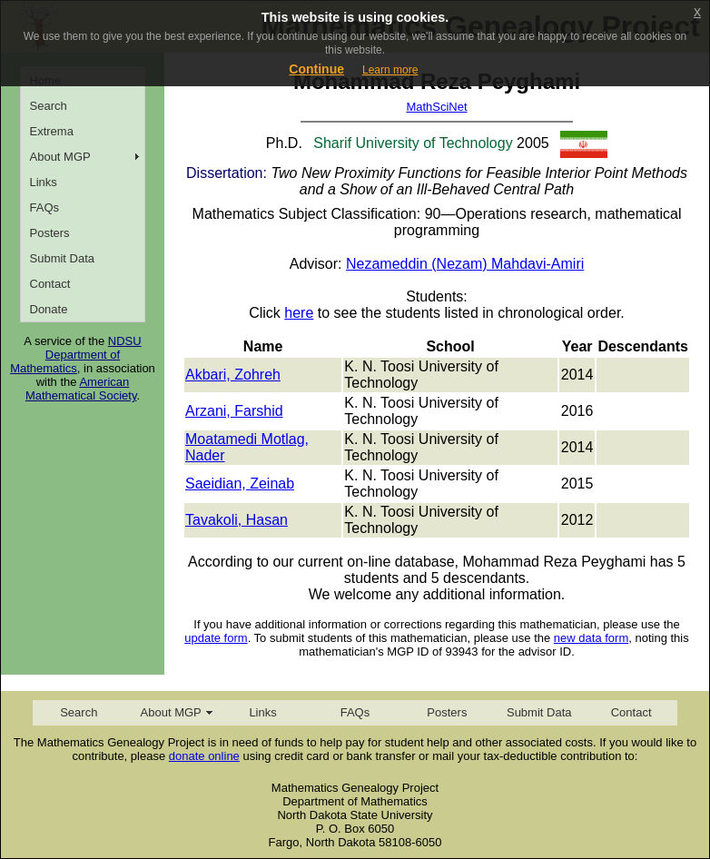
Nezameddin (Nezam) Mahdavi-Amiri (465, 264)
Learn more (390, 70)
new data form (591, 638)
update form (215, 638)
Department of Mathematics (65, 361)
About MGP (60, 156)
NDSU (125, 341)
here (298, 313)
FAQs (45, 207)
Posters (50, 233)
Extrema (52, 131)
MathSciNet (436, 107)
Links (43, 182)
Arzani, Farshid (234, 411)
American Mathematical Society (81, 388)
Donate (49, 309)
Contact (50, 284)
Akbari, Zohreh (233, 374)
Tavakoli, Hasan (236, 520)
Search (48, 106)
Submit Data (62, 258)
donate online (204, 756)
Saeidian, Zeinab (239, 483)
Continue (316, 69)
